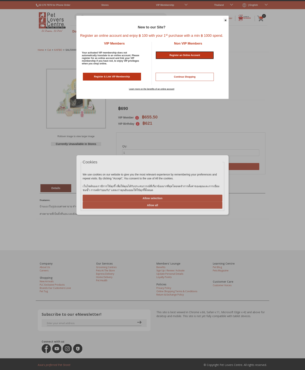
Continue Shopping (184, 76)
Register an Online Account (184, 55)
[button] (225, 20)
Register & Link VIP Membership (112, 76)
